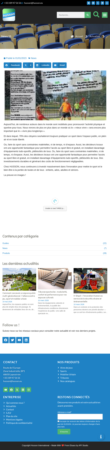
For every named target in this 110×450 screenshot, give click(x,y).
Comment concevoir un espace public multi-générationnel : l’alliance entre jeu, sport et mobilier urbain (19, 296)
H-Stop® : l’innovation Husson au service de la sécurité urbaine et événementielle (88, 299)
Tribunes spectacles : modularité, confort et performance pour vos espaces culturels (52, 295)
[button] (105, 15)
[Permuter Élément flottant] (100, 436)
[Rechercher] (88, 15)
